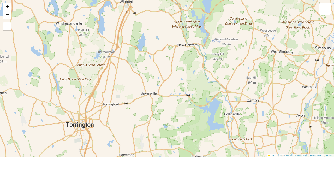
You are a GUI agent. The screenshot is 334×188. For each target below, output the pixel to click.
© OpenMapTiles (298, 155)
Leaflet (272, 155)
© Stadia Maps (284, 155)
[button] (7, 7)
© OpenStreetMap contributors (319, 155)
